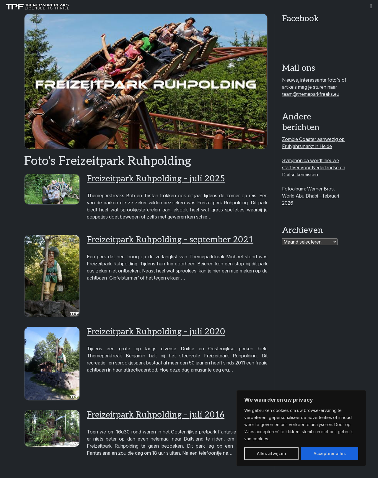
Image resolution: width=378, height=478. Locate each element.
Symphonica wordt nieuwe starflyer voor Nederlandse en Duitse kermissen (313, 167)
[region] (301, 428)
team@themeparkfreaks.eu (310, 94)
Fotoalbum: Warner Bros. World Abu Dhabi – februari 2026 (310, 196)
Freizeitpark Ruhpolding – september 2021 (170, 240)
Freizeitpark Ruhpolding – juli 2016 (155, 415)
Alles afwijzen (271, 453)
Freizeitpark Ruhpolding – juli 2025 (156, 179)
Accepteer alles (330, 453)
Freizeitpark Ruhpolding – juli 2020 (156, 332)
